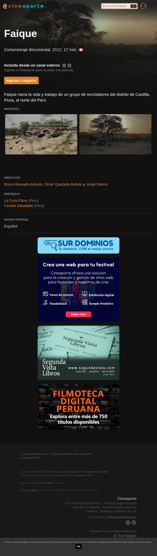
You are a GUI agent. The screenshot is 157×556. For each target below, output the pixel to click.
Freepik (48, 482)
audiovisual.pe (69, 471)
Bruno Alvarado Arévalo (23, 184)
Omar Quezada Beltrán (63, 184)
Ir (133, 6)
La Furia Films (15, 201)
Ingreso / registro (21, 81)
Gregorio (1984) (30, 457)
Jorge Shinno (97, 184)
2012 (57, 49)
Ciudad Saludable (18, 206)
